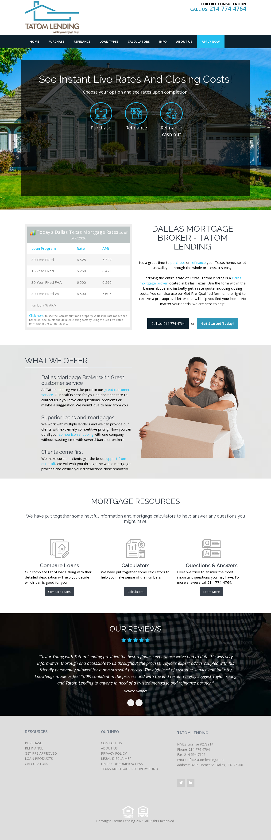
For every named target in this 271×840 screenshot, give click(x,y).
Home (34, 41)
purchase (177, 262)
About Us (184, 41)
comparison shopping (76, 434)
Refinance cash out (171, 131)
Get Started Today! (217, 323)
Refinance (82, 41)
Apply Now (211, 41)
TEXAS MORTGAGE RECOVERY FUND (129, 769)
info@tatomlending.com (205, 759)
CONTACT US (111, 743)
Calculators (139, 41)
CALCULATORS (36, 763)
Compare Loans (59, 592)
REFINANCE (34, 748)
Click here (36, 315)
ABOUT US (109, 748)
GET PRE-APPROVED (41, 753)
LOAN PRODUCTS (39, 758)
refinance (198, 262)
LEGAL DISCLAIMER (116, 758)
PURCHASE (33, 743)
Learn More (211, 592)
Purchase (56, 41)
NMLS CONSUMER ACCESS (122, 763)
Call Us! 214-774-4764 (168, 323)
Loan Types (109, 41)
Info (163, 41)
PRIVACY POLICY (114, 753)
